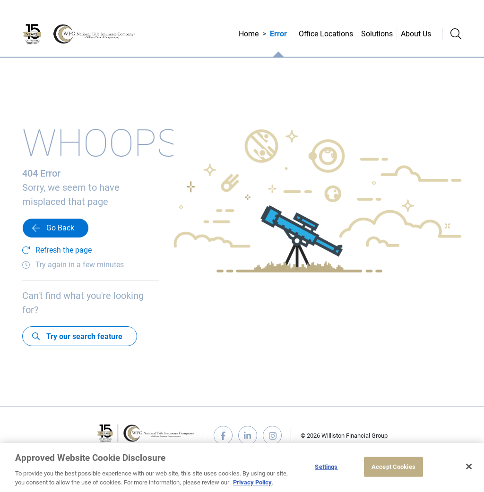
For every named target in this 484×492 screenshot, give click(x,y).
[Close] (468, 466)
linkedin (247, 435)
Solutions (377, 33)
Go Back (60, 227)
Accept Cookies (393, 466)
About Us (416, 33)
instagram (272, 435)
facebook (223, 435)
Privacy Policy (252, 482)
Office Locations (326, 33)
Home (249, 33)
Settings (326, 466)
